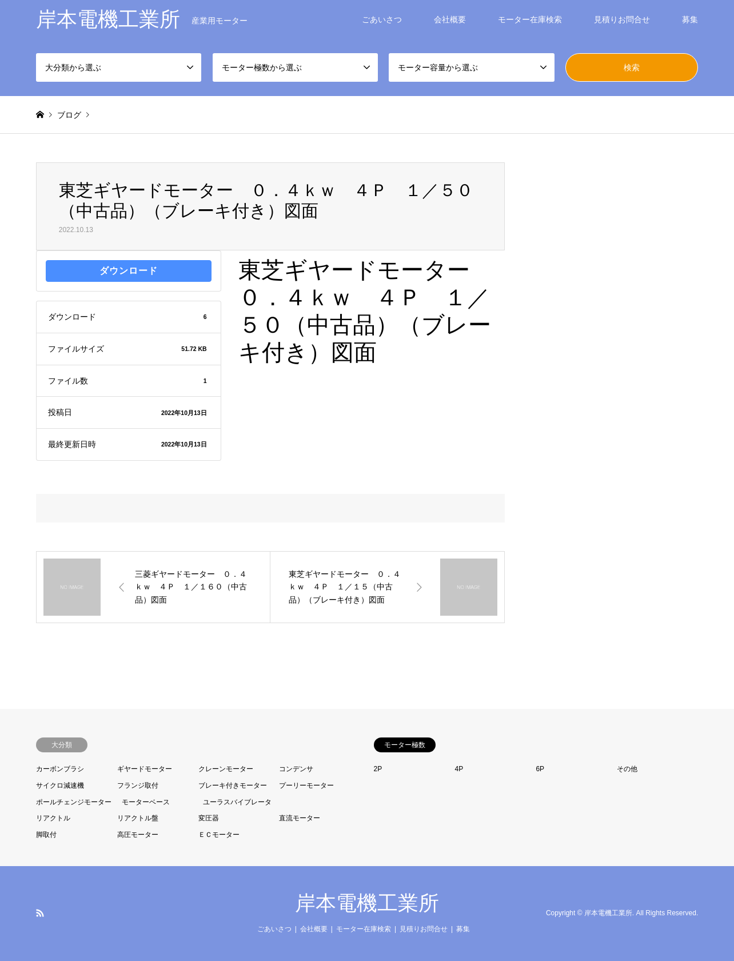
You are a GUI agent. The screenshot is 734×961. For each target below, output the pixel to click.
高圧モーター (137, 835)
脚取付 (46, 835)
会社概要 (450, 19)
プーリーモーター (306, 785)
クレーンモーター (225, 769)
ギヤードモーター (144, 769)
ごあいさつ (382, 19)
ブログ (69, 114)
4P (458, 769)
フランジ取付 (137, 785)
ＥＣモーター (219, 835)
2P (378, 769)
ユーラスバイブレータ (237, 802)
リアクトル (53, 818)
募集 (690, 19)
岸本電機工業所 (367, 903)
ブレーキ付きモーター (232, 785)
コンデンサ (296, 769)
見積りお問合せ (622, 19)
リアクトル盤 (137, 818)
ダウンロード (128, 271)
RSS (40, 913)
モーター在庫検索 (530, 19)
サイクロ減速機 (60, 785)
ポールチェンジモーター (73, 802)
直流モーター (299, 818)
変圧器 (208, 818)
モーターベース (146, 802)
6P (540, 769)
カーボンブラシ (60, 769)
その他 (627, 769)
